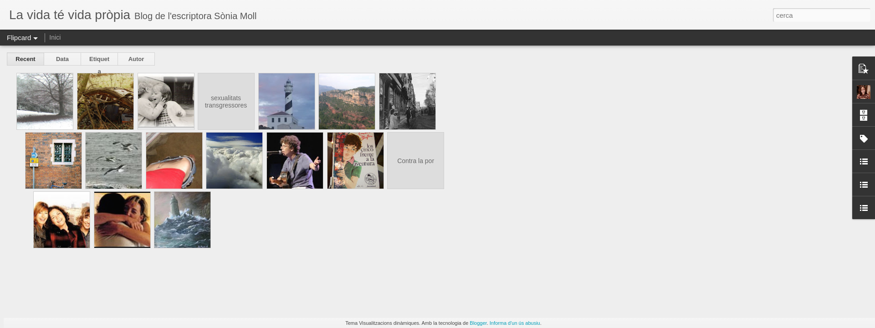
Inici (55, 37)
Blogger (478, 323)
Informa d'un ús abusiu (515, 323)
